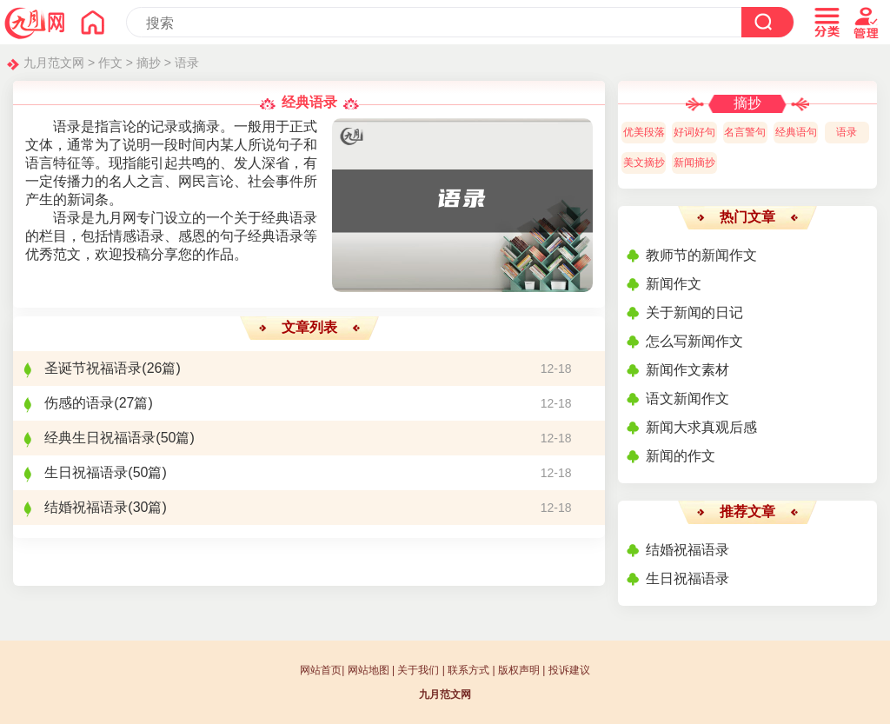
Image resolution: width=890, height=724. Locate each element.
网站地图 (368, 670)
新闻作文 (673, 283)
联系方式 (468, 670)
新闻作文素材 (687, 369)
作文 (110, 63)
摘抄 (148, 63)
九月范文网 (53, 63)
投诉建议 (569, 670)
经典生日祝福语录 (100, 437)
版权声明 (519, 670)
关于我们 (418, 670)
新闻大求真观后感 (701, 427)
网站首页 (321, 670)
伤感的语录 (79, 402)
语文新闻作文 (687, 398)
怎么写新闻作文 (694, 341)
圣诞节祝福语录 (93, 368)
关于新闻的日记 (694, 312)
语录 (187, 63)
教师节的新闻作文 (701, 255)
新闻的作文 (680, 455)
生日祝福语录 (86, 472)
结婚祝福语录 (86, 507)
